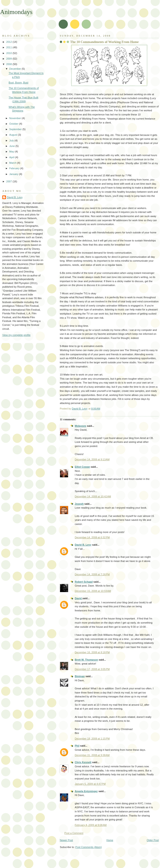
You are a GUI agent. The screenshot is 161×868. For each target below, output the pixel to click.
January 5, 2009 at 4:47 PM (90, 783)
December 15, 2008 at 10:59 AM (93, 591)
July (11, 140)
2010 (9, 53)
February (14, 168)
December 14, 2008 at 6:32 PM (92, 537)
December (15, 68)
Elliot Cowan (82, 466)
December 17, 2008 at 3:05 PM (92, 669)
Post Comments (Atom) (88, 847)
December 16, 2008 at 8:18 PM (92, 652)
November (15, 118)
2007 (9, 181)
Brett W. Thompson (86, 659)
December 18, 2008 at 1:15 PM (92, 738)
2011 (9, 47)
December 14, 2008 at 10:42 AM (93, 496)
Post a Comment (73, 833)
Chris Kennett (83, 762)
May (12, 151)
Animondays (16, 11)
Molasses (80, 425)
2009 (9, 58)
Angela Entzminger (86, 791)
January (14, 174)
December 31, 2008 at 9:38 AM (92, 755)
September (15, 129)
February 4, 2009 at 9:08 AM (90, 825)
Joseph (79, 503)
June (12, 146)
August (13, 134)
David (78, 598)
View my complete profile (16, 335)
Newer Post (66, 840)
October (14, 123)
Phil (77, 745)
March (13, 162)
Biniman (80, 676)
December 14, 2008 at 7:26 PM (92, 574)
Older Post (153, 840)
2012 (9, 41)
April (12, 157)
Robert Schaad (84, 581)
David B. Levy (83, 544)
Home (109, 840)
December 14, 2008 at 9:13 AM (92, 459)
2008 (9, 64)
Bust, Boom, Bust (18, 82)
